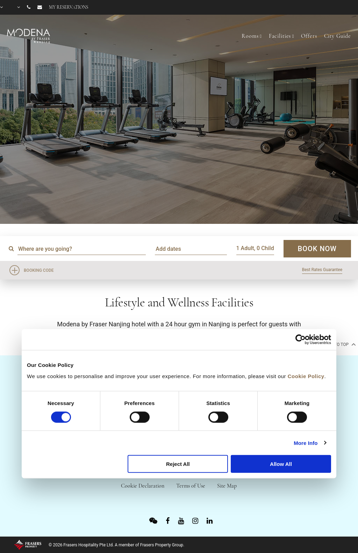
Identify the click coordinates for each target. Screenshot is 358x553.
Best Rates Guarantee (322, 269)
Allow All (281, 464)
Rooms (250, 36)
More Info (305, 443)
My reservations (68, 7)
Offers (309, 36)
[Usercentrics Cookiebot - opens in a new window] (300, 339)
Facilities (280, 36)
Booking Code (39, 270)
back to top (339, 344)
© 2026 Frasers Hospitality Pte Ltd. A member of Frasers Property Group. (116, 545)
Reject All (178, 464)
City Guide (337, 36)
